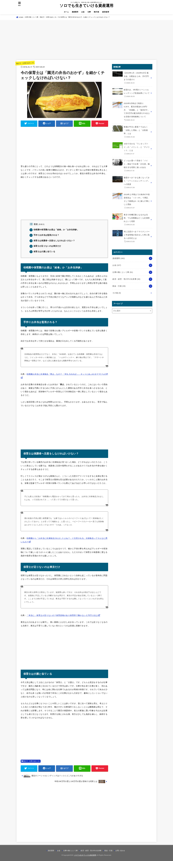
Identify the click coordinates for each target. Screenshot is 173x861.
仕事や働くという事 (122, 272)
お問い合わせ (120, 850)
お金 (83, 12)
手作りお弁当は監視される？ (44, 235)
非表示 (41, 224)
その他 (116, 293)
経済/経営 (105, 12)
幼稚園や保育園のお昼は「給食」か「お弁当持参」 (54, 230)
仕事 (89, 12)
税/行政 (96, 12)
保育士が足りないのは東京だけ (45, 246)
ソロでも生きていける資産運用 (86, 5)
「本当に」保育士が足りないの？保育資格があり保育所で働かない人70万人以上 (62, 615)
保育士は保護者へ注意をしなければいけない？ (52, 241)
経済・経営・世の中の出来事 (126, 279)
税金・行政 (118, 286)
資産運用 (75, 12)
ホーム (66, 12)
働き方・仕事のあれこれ (25, 63)
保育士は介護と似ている (42, 252)
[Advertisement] (86, 40)
